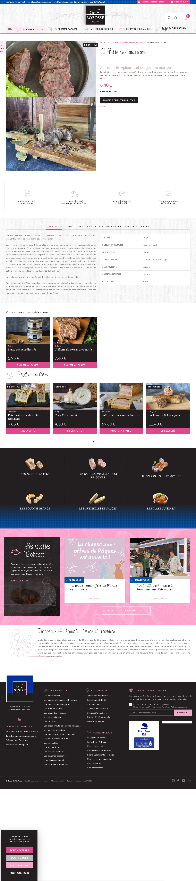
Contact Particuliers (97, 713)
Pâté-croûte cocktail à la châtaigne (28, 415)
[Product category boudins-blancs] (35, 506)
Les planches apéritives (55, 756)
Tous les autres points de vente (21, 736)
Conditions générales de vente (36, 781)
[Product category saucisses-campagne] (161, 472)
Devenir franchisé (95, 721)
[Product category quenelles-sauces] (98, 506)
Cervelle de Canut (74, 413)
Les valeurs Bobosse (97, 742)
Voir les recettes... (20, 580)
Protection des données (179, 707)
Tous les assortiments (54, 760)
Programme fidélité (96, 700)
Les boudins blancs (53, 708)
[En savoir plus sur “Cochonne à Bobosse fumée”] (168, 431)
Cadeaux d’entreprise (97, 708)
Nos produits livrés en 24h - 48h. (121, 202)
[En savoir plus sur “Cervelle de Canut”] (75, 431)
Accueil (103, 43)
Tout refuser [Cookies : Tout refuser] (19, 857)
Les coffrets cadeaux (54, 751)
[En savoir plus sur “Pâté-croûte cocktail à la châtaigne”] (28, 431)
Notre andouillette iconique (100, 754)
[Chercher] (169, 18)
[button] (28, 365)
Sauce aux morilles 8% (28, 347)
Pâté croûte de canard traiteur (121, 413)
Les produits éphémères (56, 764)
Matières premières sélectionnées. (27, 202)
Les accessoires (51, 747)
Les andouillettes (52, 695)
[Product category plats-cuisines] (161, 506)
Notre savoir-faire (96, 746)
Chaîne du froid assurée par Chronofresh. (74, 202)
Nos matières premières (99, 750)
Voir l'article (95, 599)
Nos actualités (94, 763)
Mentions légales (58, 781)
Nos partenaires (95, 767)
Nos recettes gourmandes (99, 759)
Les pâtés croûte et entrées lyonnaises (126, 43)
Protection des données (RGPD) (79, 781)
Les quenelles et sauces (55, 713)
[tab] (54, 226)
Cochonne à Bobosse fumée (168, 413)
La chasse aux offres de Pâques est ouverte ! (94, 587)
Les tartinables (51, 743)
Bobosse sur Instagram (17, 744)
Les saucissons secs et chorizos (59, 734)
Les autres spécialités (54, 730)
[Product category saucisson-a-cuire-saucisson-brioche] (98, 471)
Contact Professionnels (98, 717)
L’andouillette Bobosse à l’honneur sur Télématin (154, 587)
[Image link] (19, 688)
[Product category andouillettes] (35, 471)
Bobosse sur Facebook (17, 740)
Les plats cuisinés (52, 717)
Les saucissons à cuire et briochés (60, 700)
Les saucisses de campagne (57, 704)
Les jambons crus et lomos (57, 738)
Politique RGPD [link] (19, 872)
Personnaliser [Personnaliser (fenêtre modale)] (19, 865)
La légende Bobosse (96, 737)
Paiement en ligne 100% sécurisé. (168, 202)
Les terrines (50, 721)
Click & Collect (94, 704)
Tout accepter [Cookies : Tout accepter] (19, 850)
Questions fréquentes (97, 695)
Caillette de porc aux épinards (74, 347)
